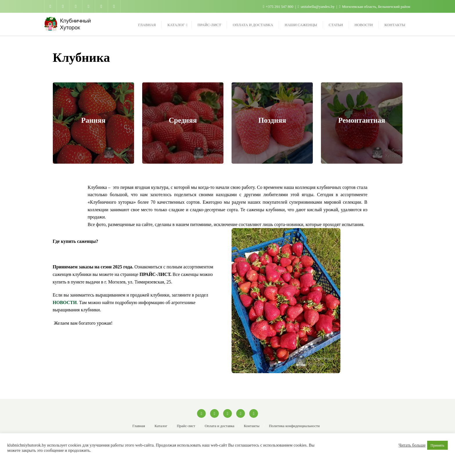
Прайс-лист (186, 426)
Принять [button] (437, 445)
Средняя (183, 120)
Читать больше (411, 445)
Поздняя (272, 120)
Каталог (160, 426)
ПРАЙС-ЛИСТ (155, 274)
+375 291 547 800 (278, 6)
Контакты (251, 426)
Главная (138, 426)
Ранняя (93, 120)
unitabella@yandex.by (316, 6)
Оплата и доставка (219, 426)
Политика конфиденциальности (294, 426)
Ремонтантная (361, 120)
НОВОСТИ (65, 302)
